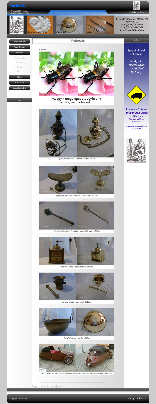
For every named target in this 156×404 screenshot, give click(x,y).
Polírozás (19, 53)
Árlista (19, 71)
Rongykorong (19, 47)
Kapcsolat (19, 82)
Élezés (19, 77)
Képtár (20, 67)
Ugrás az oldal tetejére (46, 386)
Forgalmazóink (19, 88)
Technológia (19, 58)
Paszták (19, 62)
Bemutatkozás (20, 41)
